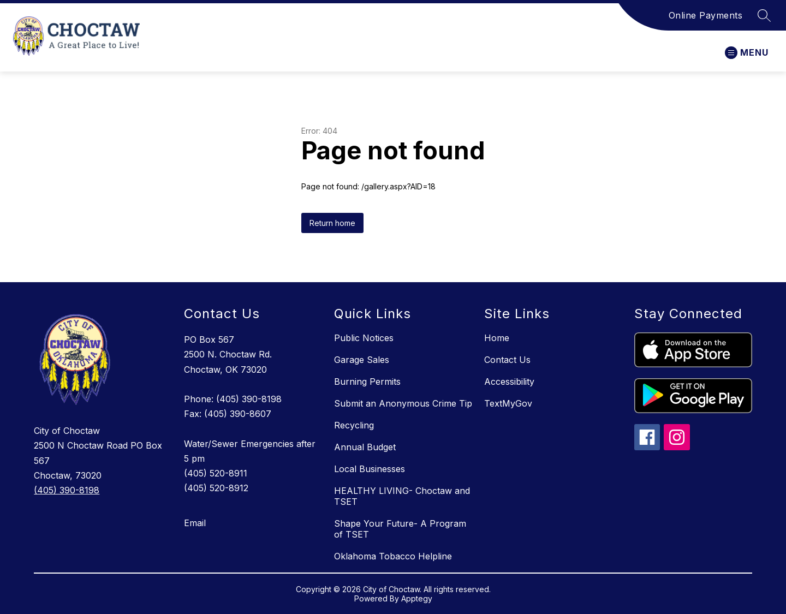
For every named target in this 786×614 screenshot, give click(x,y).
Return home (332, 223)
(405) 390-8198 (66, 490)
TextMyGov (508, 403)
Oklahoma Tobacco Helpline (393, 556)
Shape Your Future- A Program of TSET (400, 529)
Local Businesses (369, 468)
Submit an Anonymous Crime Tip (403, 403)
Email (195, 522)
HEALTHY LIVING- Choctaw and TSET (402, 496)
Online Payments (706, 15)
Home (496, 337)
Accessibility (509, 381)
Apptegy (416, 598)
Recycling (354, 425)
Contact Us (507, 359)
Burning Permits (367, 381)
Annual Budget (365, 447)
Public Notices (364, 337)
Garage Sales (361, 359)
